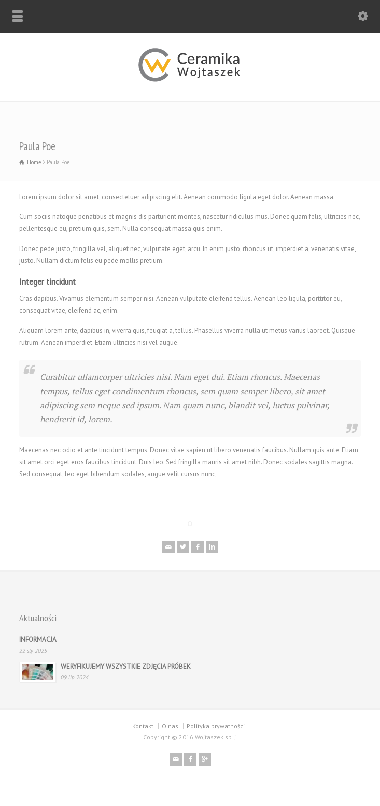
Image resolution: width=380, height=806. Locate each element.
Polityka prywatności (216, 726)
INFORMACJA (38, 639)
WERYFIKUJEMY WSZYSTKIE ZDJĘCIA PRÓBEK (126, 666)
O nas (170, 726)
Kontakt (142, 726)
